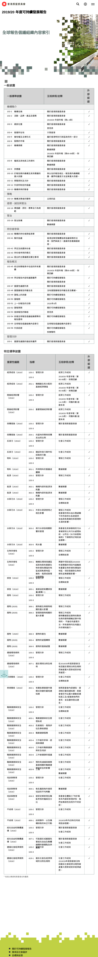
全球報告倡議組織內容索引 (59, 324)
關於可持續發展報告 (56, 278)
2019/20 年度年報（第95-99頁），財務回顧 (63, 155)
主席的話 (51, 199)
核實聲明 (51, 332)
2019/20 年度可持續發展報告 (24, 12)
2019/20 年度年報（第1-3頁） (60, 120)
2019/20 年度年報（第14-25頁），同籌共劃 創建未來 (69, 402)
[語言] (85, 4)
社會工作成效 (65, 441)
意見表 (50, 128)
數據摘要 (51, 149)
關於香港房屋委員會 (56, 111)
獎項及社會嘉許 (19, 952)
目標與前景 (64, 503)
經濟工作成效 (65, 372)
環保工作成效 (65, 458)
